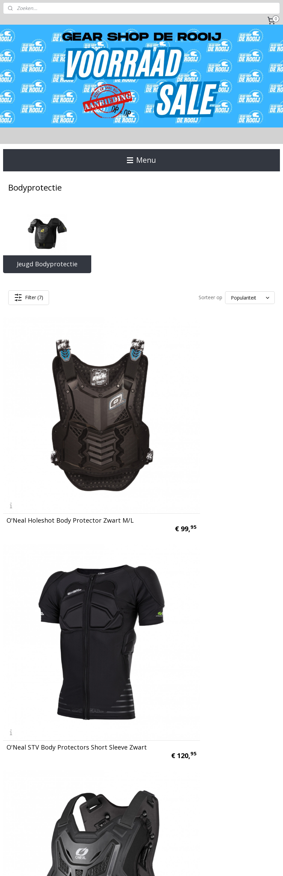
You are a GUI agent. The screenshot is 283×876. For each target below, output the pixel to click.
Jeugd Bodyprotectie (47, 264)
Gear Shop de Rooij (28, 788)
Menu (141, 160)
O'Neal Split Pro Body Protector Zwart (132, 527)
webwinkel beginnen (159, 863)
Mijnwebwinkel (219, 863)
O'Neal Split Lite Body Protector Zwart (227, 408)
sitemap (118, 863)
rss (132, 863)
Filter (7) (28, 297)
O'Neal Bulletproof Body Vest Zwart (231, 527)
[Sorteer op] (249, 298)
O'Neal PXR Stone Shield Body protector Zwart (42, 527)
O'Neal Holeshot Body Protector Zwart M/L (39, 408)
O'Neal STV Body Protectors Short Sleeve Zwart (136, 405)
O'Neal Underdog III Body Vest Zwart (44, 645)
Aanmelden (209, 721)
